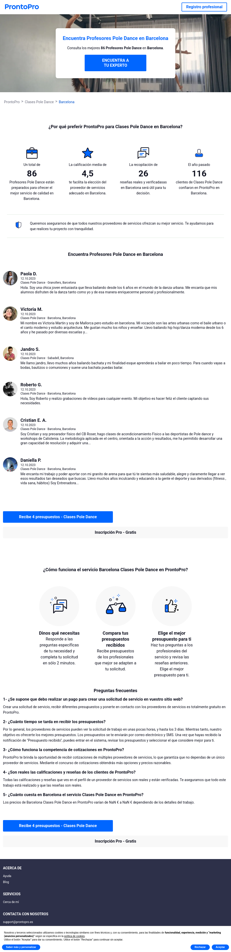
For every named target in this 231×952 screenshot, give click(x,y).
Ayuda (7, 876)
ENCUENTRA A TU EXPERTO (115, 63)
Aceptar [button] (220, 947)
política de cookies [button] (74, 936)
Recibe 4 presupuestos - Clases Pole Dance (58, 516)
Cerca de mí (11, 902)
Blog (6, 882)
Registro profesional (204, 6)
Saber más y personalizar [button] (21, 947)
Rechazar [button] (200, 947)
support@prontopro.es (18, 922)
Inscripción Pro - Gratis (115, 532)
